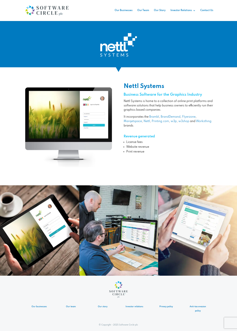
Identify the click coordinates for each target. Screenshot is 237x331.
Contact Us (206, 10)
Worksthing (203, 121)
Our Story (160, 10)
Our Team (143, 10)
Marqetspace (133, 121)
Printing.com (160, 121)
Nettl (147, 121)
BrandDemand (170, 116)
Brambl (154, 116)
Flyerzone (189, 116)
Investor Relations (181, 10)
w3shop (183, 121)
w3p (174, 121)
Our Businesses (124, 10)
